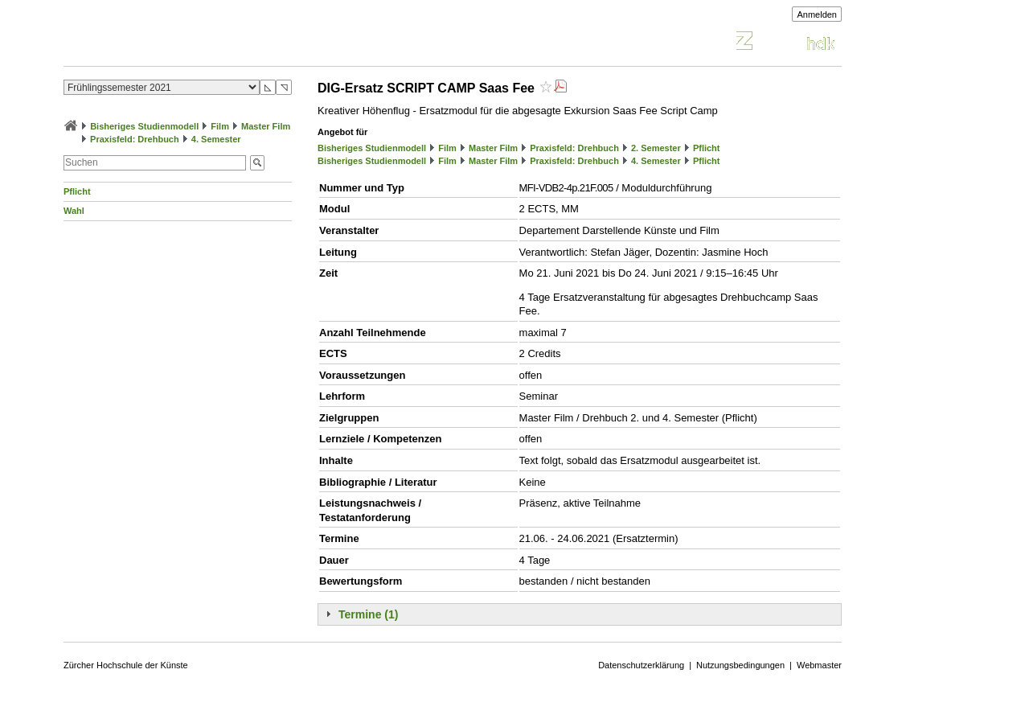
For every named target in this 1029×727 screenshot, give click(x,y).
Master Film (265, 126)
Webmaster (819, 665)
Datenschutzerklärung (641, 665)
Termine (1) (368, 614)
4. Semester (216, 139)
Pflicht (77, 191)
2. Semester (656, 148)
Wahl (74, 211)
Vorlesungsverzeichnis (181, 43)
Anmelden (817, 14)
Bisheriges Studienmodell (144, 126)
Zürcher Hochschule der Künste (126, 665)
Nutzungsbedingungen (740, 665)
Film (220, 126)
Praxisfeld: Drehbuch (134, 139)
